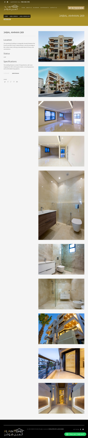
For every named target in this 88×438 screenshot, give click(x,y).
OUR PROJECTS (44, 7)
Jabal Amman (14, 16)
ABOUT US (29, 7)
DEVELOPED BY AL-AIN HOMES (56, 429)
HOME (23, 7)
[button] (75, 434)
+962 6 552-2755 (25, 2)
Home (6, 16)
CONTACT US (53, 7)
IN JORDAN (36, 7)
